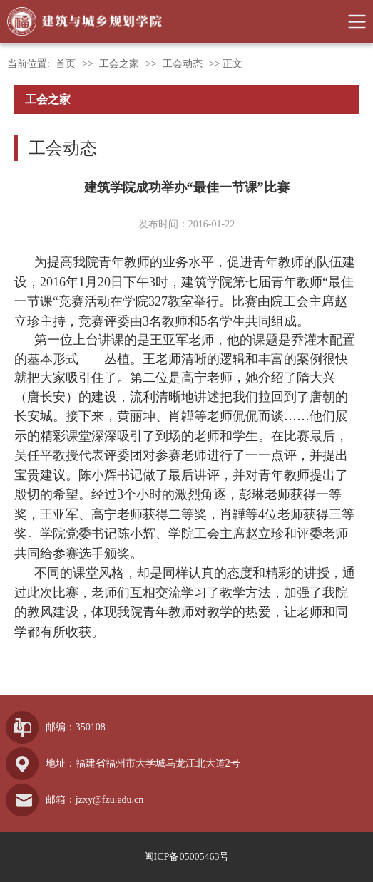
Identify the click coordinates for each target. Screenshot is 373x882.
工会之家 (119, 63)
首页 (66, 63)
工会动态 (183, 63)
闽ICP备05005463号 (187, 856)
